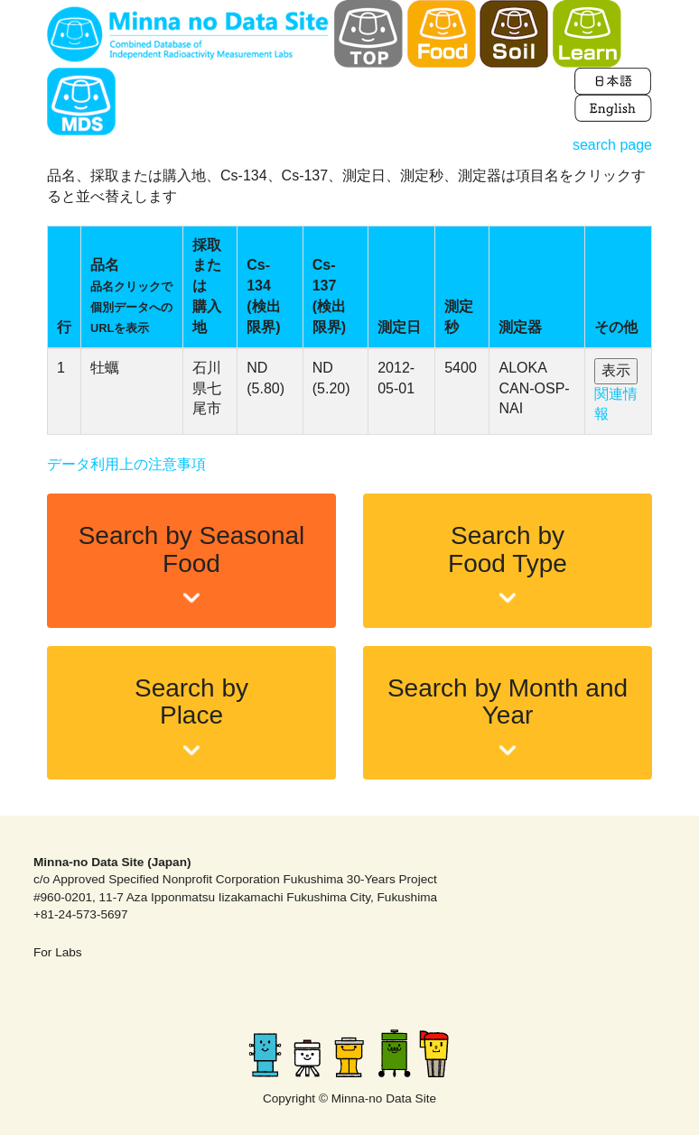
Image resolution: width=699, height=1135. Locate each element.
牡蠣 (104, 367)
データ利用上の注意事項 (126, 464)
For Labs (57, 952)
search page (612, 144)
